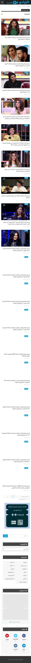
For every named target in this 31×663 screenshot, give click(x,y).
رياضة (25, 572)
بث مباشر (11, 566)
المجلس (11, 562)
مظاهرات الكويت (22, 582)
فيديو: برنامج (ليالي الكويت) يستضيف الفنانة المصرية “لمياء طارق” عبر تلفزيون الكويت (16, 249)
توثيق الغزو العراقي (9, 579)
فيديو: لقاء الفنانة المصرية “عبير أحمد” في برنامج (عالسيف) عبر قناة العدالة (17, 170)
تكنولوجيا (24, 569)
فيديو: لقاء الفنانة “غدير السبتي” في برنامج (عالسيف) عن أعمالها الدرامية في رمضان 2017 (16, 144)
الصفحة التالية (22, 499)
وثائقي (11, 569)
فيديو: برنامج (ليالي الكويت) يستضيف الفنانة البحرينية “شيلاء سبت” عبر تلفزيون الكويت (16, 328)
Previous (5, 607)
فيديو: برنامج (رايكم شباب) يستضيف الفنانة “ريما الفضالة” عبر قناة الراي (17, 38)
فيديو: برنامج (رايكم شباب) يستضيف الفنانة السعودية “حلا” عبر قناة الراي (16, 91)
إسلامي (24, 579)
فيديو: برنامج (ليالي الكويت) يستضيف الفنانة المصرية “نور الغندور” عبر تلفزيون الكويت (16, 276)
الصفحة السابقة (25, 497)
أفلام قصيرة (10, 575)
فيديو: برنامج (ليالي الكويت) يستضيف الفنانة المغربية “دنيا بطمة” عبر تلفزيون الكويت (16, 460)
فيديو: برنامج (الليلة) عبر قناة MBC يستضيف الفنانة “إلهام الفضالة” (17, 355)
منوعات (26, 19)
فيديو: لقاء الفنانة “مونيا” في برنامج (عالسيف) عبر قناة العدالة (15, 197)
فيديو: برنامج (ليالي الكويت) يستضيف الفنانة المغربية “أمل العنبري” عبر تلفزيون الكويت (16, 408)
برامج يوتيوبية (10, 572)
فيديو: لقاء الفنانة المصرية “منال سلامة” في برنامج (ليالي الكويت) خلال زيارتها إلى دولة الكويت (16, 223)
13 (28, 499)
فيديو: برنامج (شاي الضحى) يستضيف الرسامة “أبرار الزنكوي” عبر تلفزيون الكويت (17, 381)
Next (26, 607)
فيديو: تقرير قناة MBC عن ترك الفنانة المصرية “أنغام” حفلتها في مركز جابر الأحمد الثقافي (16, 487)
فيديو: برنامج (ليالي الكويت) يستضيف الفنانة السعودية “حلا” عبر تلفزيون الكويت (16, 434)
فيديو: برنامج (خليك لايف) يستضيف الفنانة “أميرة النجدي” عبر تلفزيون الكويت (17, 65)
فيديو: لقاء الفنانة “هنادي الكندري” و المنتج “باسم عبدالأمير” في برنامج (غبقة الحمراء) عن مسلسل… (16, 117)
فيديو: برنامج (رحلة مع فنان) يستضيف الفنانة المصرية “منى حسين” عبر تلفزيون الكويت (16, 302)
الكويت (26, 230)
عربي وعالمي (23, 566)
